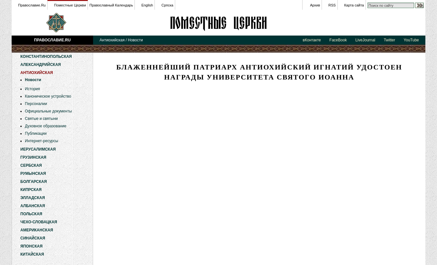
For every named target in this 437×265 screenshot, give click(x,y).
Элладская (32, 198)
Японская (31, 246)
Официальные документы (48, 111)
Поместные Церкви (70, 5)
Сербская (31, 165)
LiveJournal (365, 40)
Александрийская (40, 64)
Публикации (36, 133)
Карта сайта (354, 5)
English (147, 5)
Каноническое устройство (48, 96)
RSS (332, 5)
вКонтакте (312, 40)
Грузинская (33, 157)
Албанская (32, 206)
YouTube (411, 40)
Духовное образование (45, 126)
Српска (167, 5)
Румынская (33, 173)
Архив (315, 5)
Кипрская (31, 189)
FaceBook (338, 40)
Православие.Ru (32, 5)
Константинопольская (46, 56)
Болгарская (33, 181)
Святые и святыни (41, 118)
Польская (31, 214)
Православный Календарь (111, 5)
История (32, 89)
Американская (36, 230)
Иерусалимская (38, 149)
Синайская (32, 238)
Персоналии (36, 103)
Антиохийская (218, 23)
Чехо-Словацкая (38, 222)
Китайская (32, 254)
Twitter (389, 40)
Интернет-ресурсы (41, 141)
